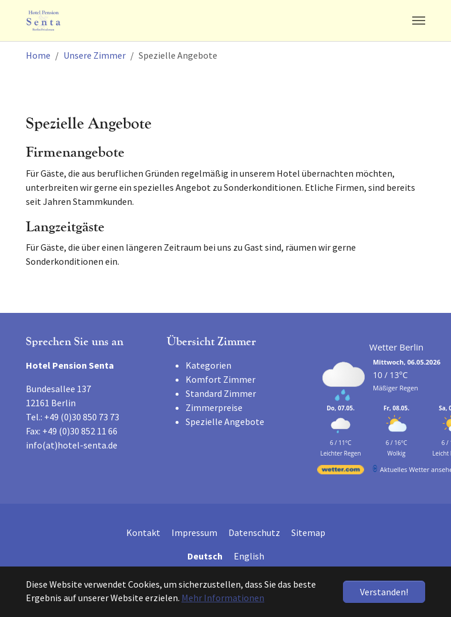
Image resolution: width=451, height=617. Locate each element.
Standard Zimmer (221, 393)
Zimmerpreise (214, 407)
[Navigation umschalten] (418, 21)
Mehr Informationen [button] (222, 597)
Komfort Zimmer (220, 379)
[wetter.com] (340, 471)
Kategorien (208, 365)
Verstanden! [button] (384, 592)
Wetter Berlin (396, 347)
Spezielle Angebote (225, 421)
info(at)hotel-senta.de (71, 445)
